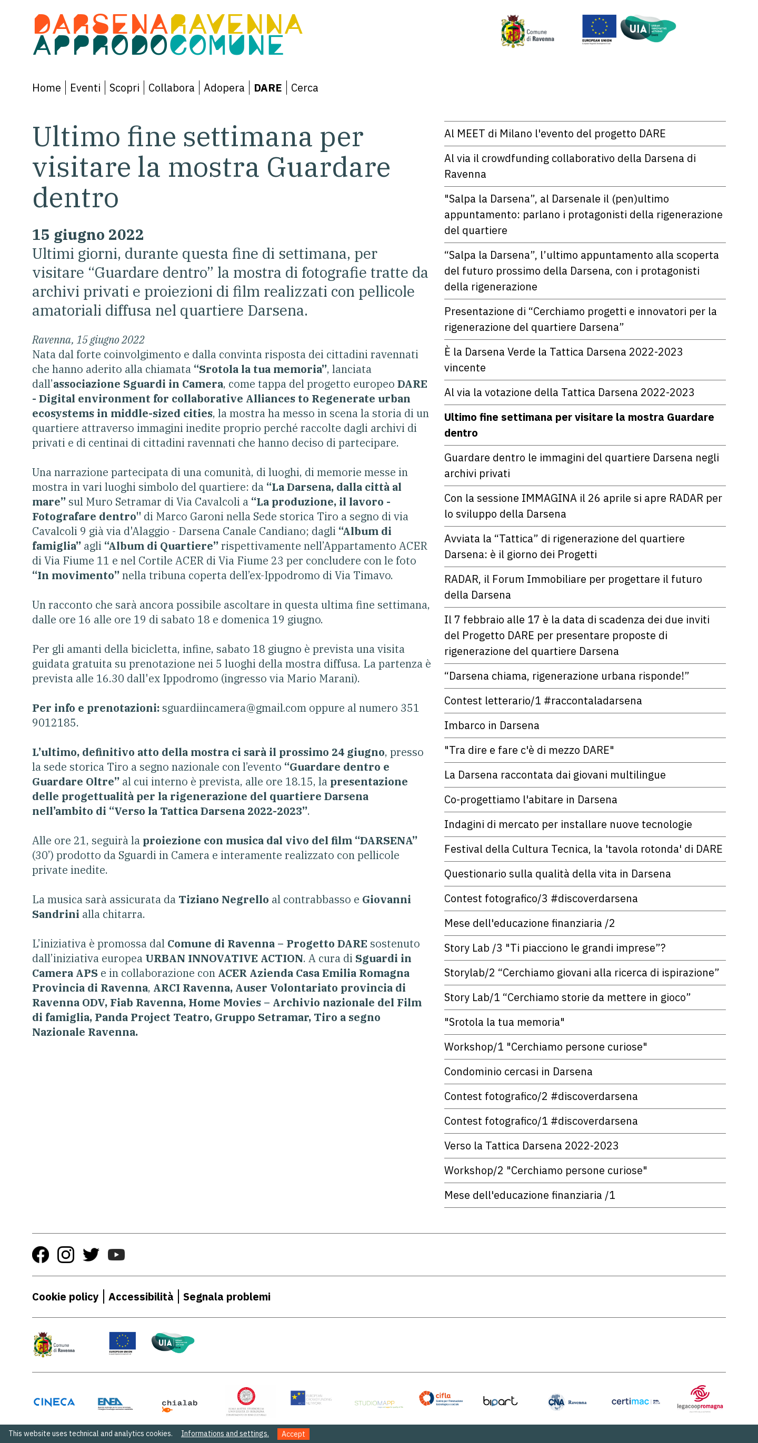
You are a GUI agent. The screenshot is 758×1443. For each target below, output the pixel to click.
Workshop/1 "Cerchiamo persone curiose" (545, 1047)
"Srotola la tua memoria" (504, 1022)
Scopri (124, 87)
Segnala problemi (227, 1296)
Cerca (304, 87)
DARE (268, 87)
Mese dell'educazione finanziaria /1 (529, 1195)
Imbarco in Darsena (492, 725)
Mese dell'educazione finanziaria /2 (529, 923)
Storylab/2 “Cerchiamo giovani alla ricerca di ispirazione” (582, 972)
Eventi (85, 87)
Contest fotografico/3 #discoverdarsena (541, 898)
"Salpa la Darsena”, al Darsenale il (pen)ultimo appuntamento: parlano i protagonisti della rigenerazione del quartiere (583, 214)
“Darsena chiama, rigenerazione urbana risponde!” (567, 676)
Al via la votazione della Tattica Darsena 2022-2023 (569, 392)
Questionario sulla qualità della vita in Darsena (557, 873)
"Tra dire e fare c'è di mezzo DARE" (529, 750)
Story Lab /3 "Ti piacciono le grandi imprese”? (554, 948)
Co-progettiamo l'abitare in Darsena (530, 799)
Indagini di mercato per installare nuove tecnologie (568, 824)
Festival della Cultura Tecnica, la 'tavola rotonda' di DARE (583, 849)
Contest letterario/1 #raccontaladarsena (543, 700)
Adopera (224, 87)
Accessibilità (141, 1296)
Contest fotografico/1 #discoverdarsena (541, 1121)
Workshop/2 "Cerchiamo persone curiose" (545, 1170)
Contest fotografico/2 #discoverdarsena (541, 1096)
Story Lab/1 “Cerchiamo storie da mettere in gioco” (567, 997)
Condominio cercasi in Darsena (518, 1071)
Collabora (171, 87)
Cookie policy (65, 1296)
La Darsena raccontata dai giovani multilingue (555, 775)
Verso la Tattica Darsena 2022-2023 (531, 1145)
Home (46, 87)
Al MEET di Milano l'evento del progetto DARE (555, 133)
